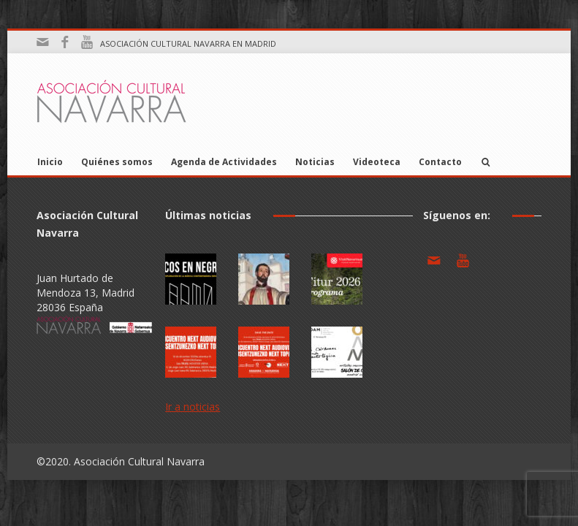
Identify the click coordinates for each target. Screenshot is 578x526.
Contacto (440, 162)
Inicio (50, 162)
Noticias (315, 162)
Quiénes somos (117, 162)
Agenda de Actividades (224, 162)
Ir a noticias (192, 406)
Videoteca (376, 162)
